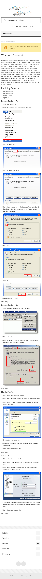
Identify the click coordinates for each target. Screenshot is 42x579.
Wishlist (25, 26)
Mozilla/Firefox (7, 96)
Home (2, 41)
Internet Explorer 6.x (9, 93)
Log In (31, 26)
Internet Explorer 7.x (9, 91)
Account (18, 26)
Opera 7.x (6, 98)
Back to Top (4, 302)
